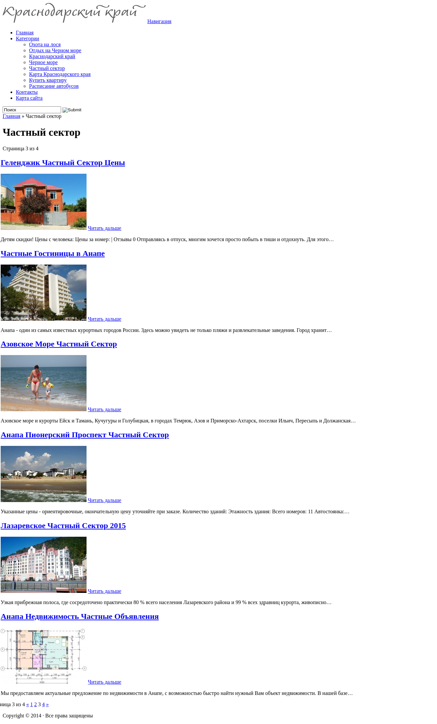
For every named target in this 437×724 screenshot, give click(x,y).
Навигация (159, 21)
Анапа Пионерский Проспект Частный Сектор (85, 434)
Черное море (43, 62)
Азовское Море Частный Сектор (59, 344)
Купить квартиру (48, 80)
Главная (11, 116)
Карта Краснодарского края (60, 74)
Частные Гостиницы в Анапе (53, 253)
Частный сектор (47, 68)
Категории (27, 38)
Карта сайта (29, 98)
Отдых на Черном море (55, 50)
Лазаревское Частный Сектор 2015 (63, 525)
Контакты (27, 92)
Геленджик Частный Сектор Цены (63, 162)
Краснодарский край (52, 56)
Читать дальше (104, 228)
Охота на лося (45, 44)
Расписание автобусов (54, 86)
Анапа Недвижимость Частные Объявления (80, 616)
